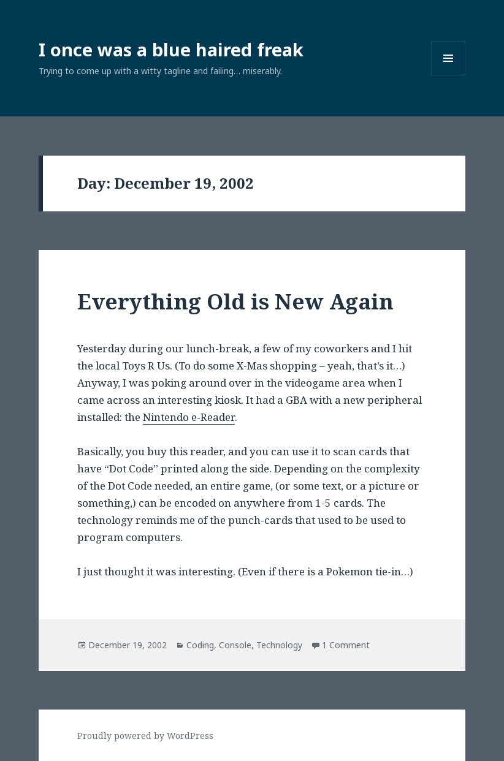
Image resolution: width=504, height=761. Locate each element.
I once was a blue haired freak (171, 49)
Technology (279, 645)
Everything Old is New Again (235, 301)
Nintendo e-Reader (189, 417)
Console (235, 645)
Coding (200, 645)
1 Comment (346, 645)
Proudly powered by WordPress (145, 735)
